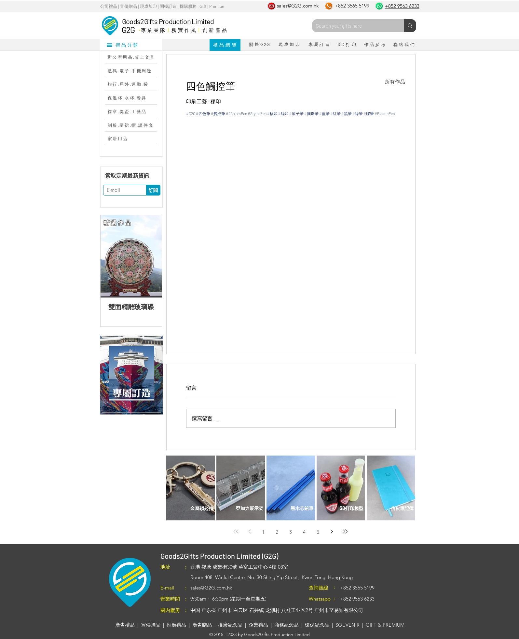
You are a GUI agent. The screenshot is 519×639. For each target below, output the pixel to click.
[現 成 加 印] (289, 45)
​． (139, 28)
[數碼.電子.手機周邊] (134, 70)
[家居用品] (134, 138)
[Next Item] (151, 256)
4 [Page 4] (304, 532)
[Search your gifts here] (353, 25)
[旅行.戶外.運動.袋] (134, 84)
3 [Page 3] (290, 532)
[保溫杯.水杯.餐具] (134, 97)
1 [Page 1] (263, 532)
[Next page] (331, 531)
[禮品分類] (131, 45)
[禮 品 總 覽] (225, 45)
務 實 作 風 (183, 30)
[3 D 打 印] (347, 45)
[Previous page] (249, 531)
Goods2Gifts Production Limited (168, 21)
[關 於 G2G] (259, 45)
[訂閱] (153, 190)
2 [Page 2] (277, 532)
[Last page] (345, 531)
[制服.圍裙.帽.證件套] (134, 125)
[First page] (236, 531)
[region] (131, 375)
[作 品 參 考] (374, 45)
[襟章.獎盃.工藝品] (134, 111)
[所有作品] (395, 82)
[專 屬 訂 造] (319, 45)
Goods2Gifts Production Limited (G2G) (219, 556)
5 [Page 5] (318, 532)
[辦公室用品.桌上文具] (134, 57)
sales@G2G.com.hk (211, 588)
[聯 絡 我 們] (404, 45)
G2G (128, 30)
